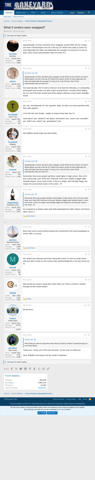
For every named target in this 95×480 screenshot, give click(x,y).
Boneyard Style (10, 458)
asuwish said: (29, 194)
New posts (7, 17)
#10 (88, 305)
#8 (89, 254)
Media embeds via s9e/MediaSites (74, 463)
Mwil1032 (42, 388)
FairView (9, 31)
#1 (89, 41)
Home (85, 458)
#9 (89, 280)
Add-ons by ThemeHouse (55, 463)
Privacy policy (71, 458)
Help (79, 458)
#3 (89, 101)
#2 (89, 68)
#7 (89, 227)
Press (43, 13)
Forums (9, 13)
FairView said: (30, 73)
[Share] (85, 40)
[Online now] (13, 345)
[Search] (88, 12)
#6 (89, 189)
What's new (21, 13)
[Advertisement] (71, 392)
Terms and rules (58, 458)
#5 (89, 156)
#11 (88, 335)
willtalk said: (29, 340)
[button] (27, 12)
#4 (89, 129)
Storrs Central (57, 13)
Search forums (18, 17)
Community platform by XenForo (28, 463)
